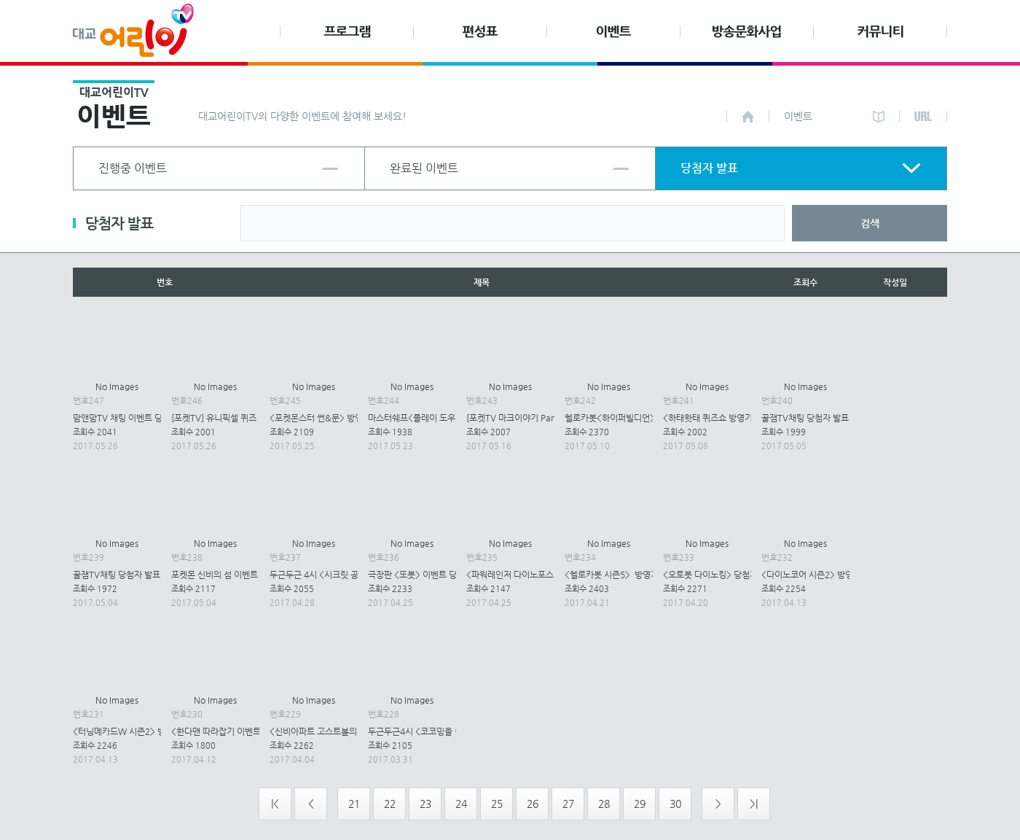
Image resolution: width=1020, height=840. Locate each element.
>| (754, 803)
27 (568, 803)
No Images (116, 386)
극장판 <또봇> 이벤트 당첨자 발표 (429, 574)
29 (640, 803)
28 (604, 803)
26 (532, 803)
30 (675, 803)
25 (497, 803)
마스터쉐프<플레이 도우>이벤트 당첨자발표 (447, 418)
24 (461, 803)
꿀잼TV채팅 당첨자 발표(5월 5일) (822, 418)
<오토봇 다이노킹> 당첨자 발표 (719, 574)
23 (425, 803)
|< (275, 803)
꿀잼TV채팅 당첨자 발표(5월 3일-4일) (142, 574)
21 (354, 803)
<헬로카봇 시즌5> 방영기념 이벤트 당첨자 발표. (652, 574)
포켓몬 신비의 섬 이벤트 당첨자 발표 (236, 574)
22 (390, 803)
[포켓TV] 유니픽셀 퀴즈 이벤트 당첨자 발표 (249, 418)
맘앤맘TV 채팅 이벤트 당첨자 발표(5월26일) (153, 418)
